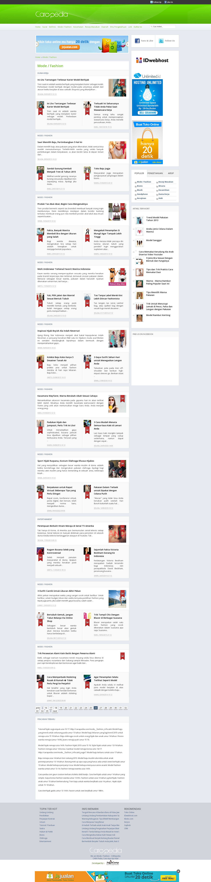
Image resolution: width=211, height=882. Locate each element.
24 (86, 707)
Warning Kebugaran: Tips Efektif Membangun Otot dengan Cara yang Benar (113, 819)
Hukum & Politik (46, 831)
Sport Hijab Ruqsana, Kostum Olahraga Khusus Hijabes (66, 460)
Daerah (105, 26)
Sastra (42, 828)
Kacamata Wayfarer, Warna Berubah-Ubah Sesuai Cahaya (67, 395)
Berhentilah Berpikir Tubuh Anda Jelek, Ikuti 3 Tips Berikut (105, 841)
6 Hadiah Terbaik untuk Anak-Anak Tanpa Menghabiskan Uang (107, 825)
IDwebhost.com (130, 815)
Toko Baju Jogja (102, 168)
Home (37, 26)
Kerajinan (141, 198)
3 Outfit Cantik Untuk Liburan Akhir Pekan (59, 591)
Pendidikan (44, 815)
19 (61, 707)
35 (47, 711)
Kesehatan (78, 26)
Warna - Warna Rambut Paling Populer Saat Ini (158, 282)
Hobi (161, 198)
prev (38, 707)
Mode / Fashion (65, 26)
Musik (140, 190)
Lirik (130, 26)
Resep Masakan (92, 26)
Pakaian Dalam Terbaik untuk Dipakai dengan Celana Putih (106, 490)
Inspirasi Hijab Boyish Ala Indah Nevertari (59, 330)
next (55, 711)
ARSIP (171, 173)
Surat (44, 26)
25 (91, 707)
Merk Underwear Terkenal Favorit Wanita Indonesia (64, 269)
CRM (126, 828)
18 (56, 707)
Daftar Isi (138, 26)
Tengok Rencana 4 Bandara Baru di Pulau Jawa (101, 812)
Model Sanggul (153, 240)
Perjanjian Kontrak (47, 819)
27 (100, 707)
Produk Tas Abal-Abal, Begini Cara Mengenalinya (63, 204)
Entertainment (45, 519)
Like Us (170, 2)
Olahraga (43, 838)
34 (42, 711)
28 (105, 707)
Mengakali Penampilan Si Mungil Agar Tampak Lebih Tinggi (108, 233)
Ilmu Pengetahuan (118, 26)
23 (81, 707)
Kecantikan (164, 190)
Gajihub (127, 825)
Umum (42, 822)
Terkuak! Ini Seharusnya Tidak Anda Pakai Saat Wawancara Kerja (106, 106)
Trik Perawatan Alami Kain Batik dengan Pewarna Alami (66, 653)
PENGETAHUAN (155, 173)
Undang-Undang (46, 812)
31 (120, 707)
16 (46, 707)
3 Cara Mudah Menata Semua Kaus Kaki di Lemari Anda (108, 425)
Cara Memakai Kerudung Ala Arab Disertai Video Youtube (156, 253)
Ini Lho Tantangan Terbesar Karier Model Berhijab (63, 79)
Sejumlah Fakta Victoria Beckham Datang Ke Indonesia (106, 552)
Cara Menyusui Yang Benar (93, 822)
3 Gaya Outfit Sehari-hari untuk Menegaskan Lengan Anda (108, 360)
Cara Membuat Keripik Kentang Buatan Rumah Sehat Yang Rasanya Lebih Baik (114, 838)
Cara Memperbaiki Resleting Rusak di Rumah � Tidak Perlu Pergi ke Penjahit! (61, 680)
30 (115, 707)
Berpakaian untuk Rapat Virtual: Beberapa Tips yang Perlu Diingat (61, 490)
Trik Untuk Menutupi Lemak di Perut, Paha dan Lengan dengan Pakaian (159, 306)
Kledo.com (128, 819)
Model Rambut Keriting (158, 315)
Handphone (142, 194)
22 (76, 707)
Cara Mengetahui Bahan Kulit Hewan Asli (98, 835)
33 (37, 711)
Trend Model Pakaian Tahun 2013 (157, 219)
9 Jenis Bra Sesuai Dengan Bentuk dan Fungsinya (159, 259)
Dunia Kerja (43, 73)
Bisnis (140, 186)
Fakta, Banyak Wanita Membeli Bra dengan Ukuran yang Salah (61, 233)
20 (66, 707)
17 (51, 707)
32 (125, 707)
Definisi (52, 26)
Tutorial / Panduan (47, 825)
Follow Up (157, 2)
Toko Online (129, 812)
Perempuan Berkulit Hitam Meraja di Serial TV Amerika (66, 525)
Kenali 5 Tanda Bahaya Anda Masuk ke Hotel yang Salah (105, 831)
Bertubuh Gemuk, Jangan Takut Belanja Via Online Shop (60, 617)
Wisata (162, 186)
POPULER (139, 173)
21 (71, 707)
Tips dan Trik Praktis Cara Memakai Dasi (159, 271)
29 (110, 707)
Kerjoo (127, 822)
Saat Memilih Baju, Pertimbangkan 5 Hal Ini (60, 142)
